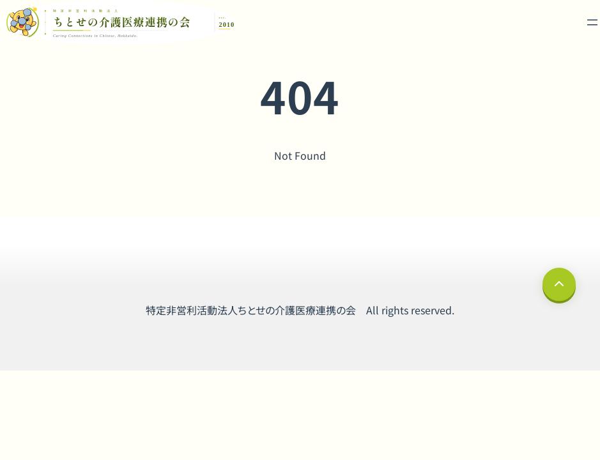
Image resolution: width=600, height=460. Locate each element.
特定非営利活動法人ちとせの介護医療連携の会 (251, 310)
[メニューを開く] (592, 22)
